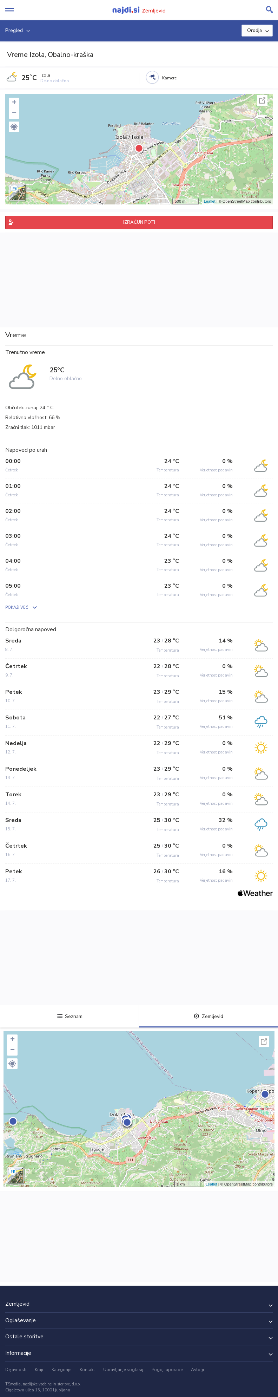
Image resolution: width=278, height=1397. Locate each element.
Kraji (39, 1369)
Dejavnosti (15, 1369)
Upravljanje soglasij (123, 1369)
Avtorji (197, 1369)
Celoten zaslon (262, 100)
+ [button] (14, 103)
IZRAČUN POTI (139, 222)
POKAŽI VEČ (16, 607)
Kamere (169, 78)
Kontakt (87, 1369)
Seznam (69, 1016)
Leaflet (210, 201)
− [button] (14, 113)
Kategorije (61, 1369)
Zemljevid (208, 1016)
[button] (14, 127)
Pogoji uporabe (167, 1369)
